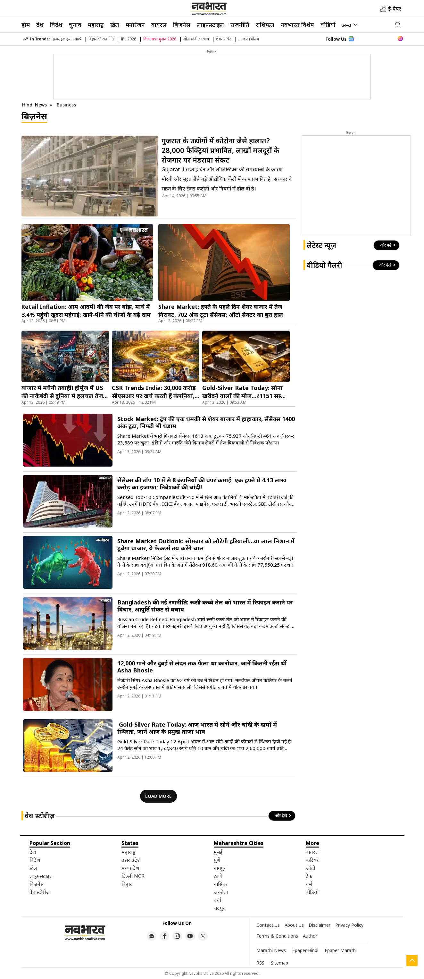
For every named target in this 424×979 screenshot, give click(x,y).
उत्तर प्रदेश (131, 860)
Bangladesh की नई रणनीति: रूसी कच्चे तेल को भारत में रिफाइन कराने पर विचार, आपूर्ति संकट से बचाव (205, 606)
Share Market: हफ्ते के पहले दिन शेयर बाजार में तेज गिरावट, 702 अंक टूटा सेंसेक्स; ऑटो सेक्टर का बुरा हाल (220, 310)
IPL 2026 (128, 39)
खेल (114, 25)
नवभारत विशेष (297, 25)
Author (310, 936)
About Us (294, 925)
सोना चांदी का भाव (196, 39)
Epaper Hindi (305, 950)
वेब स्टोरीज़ (40, 815)
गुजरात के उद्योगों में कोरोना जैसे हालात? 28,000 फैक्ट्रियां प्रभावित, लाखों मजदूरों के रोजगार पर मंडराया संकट (220, 150)
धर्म (309, 884)
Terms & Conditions (277, 936)
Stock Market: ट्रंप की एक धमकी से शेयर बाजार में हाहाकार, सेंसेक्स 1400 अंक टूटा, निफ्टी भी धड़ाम (206, 422)
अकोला (221, 892)
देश (40, 25)
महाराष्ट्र (96, 25)
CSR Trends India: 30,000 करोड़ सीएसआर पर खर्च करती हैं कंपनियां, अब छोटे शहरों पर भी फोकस (154, 392)
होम (25, 25)
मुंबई (218, 852)
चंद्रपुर (219, 908)
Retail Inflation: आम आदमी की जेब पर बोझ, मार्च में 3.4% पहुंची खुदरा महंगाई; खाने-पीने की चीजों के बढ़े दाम (86, 310)
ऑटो (310, 868)
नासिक (220, 884)
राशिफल (265, 25)
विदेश (56, 25)
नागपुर (220, 868)
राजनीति (239, 25)
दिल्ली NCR (133, 876)
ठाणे (218, 876)
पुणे (217, 860)
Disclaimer (319, 925)
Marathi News (271, 950)
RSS (260, 963)
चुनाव (75, 25)
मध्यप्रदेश (130, 868)
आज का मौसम (248, 39)
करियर (312, 860)
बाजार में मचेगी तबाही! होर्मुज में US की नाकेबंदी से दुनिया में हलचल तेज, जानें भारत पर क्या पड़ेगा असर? (62, 392)
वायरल (159, 25)
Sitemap (279, 963)
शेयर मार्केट (223, 39)
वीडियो (328, 25)
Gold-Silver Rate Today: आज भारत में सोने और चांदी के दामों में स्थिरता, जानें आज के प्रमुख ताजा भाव (197, 728)
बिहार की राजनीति (101, 39)
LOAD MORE (158, 796)
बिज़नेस (181, 25)
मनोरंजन (135, 25)
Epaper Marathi (341, 950)
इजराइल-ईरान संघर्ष (67, 39)
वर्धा (217, 900)
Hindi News (34, 105)
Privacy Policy (349, 925)
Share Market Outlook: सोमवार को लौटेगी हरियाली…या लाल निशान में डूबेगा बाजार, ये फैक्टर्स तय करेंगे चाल (206, 544)
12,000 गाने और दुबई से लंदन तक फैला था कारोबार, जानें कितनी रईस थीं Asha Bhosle (202, 667)
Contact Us (268, 925)
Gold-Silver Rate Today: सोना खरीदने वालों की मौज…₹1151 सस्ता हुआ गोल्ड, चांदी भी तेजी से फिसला (244, 392)
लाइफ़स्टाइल (210, 25)
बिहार (126, 884)
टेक (309, 876)
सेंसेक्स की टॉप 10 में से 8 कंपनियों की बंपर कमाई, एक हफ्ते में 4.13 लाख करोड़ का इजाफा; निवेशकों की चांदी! (201, 484)
